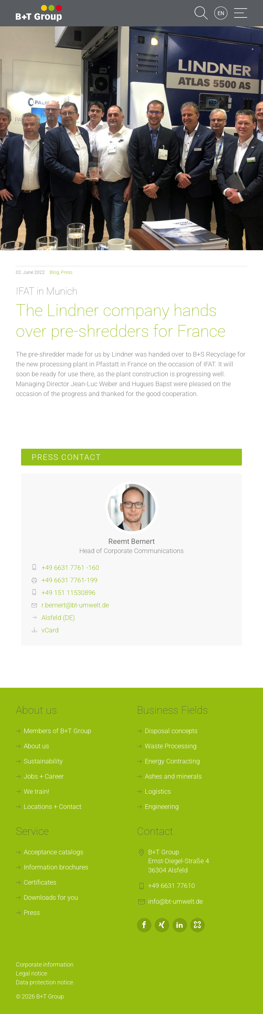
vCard (50, 630)
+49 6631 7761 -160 (70, 568)
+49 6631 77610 (171, 886)
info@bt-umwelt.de (175, 901)
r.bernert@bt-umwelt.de (75, 605)
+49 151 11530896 (68, 593)
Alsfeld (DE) (58, 618)
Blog (54, 272)
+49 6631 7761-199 (69, 580)
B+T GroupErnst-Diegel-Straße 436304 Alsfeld (178, 861)
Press (66, 272)
